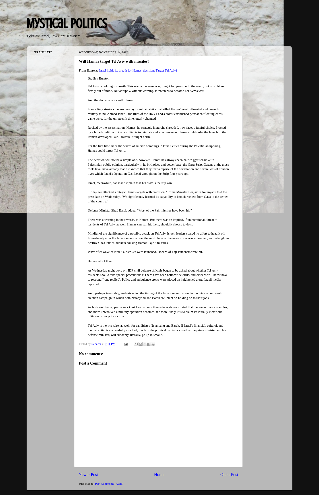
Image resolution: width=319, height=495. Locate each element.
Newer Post (88, 474)
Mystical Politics (67, 23)
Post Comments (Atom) (109, 483)
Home (159, 474)
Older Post (229, 474)
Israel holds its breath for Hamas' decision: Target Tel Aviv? (138, 70)
